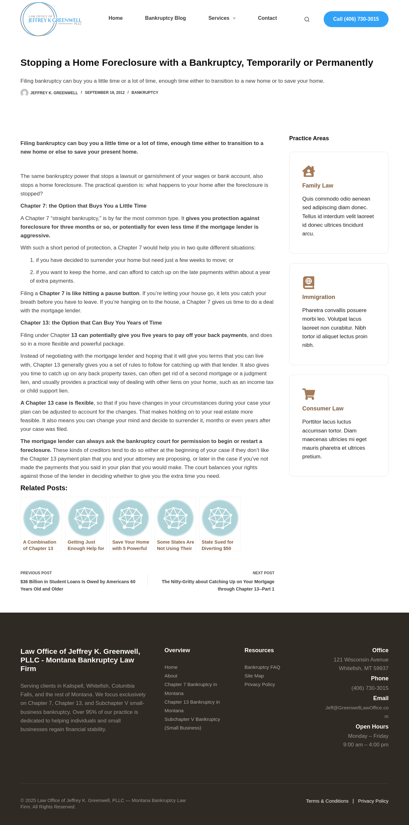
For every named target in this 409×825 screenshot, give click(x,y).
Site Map (255, 676)
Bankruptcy (145, 92)
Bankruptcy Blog (165, 18)
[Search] (307, 19)
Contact (267, 18)
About (172, 676)
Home (116, 18)
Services (223, 18)
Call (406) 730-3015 (356, 19)
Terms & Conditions (322, 801)
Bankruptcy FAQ (264, 667)
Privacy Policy (261, 685)
